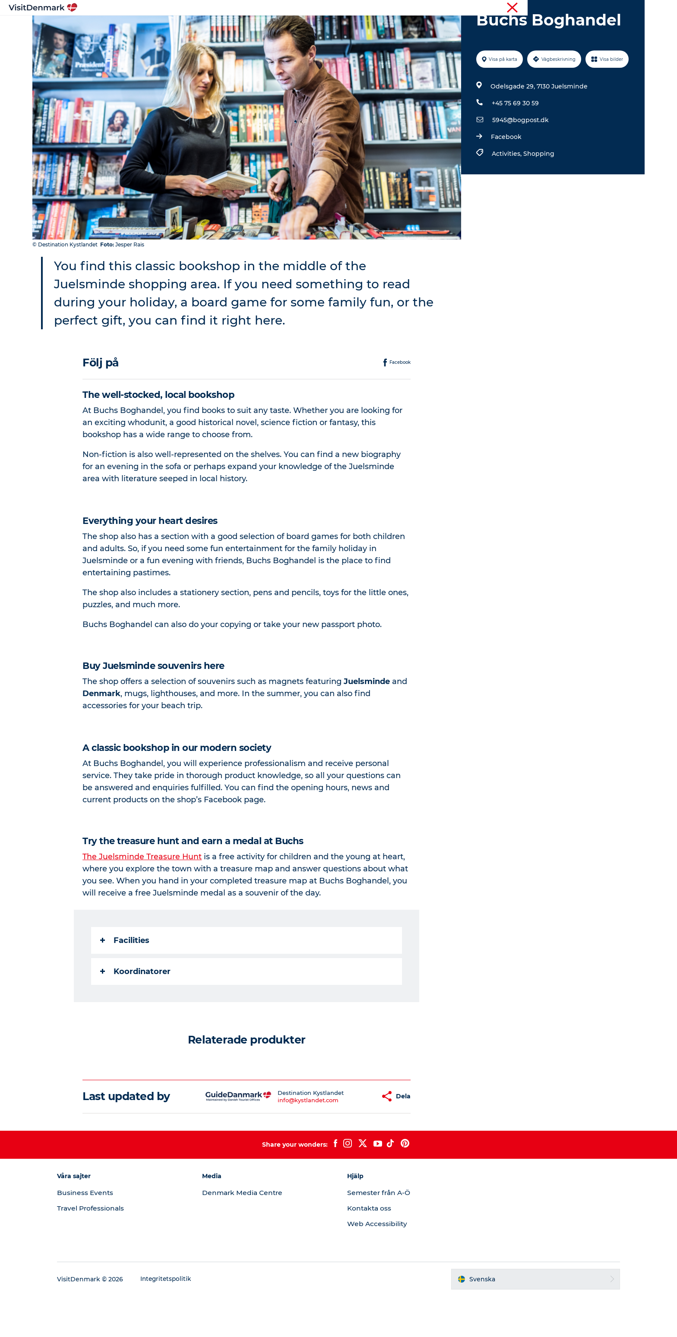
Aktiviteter (330, 28)
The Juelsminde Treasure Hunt (143, 897)
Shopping (538, 195)
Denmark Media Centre (250, 1234)
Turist (613, 8)
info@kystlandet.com (283, 1141)
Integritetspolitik (180, 1320)
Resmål (287, 28)
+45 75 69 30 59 (514, 144)
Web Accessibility (377, 1265)
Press (636, 8)
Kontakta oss (370, 1249)
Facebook (505, 178)
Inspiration (245, 28)
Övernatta (376, 28)
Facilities (125, 981)
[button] (348, 1137)
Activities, (506, 195)
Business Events (99, 1234)
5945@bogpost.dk (519, 161)
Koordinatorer (136, 1012)
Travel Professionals (105, 1249)
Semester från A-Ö (380, 1234)
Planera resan (427, 28)
